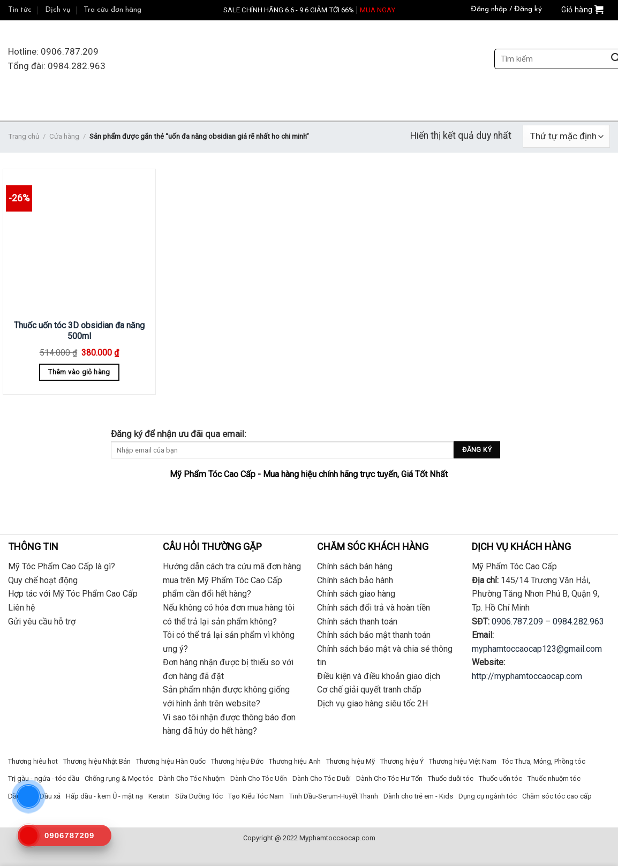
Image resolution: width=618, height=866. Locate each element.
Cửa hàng (64, 136)
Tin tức (20, 10)
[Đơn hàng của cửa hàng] (566, 136)
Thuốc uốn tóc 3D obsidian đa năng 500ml (79, 331)
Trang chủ (23, 136)
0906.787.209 (517, 621)
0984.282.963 (578, 621)
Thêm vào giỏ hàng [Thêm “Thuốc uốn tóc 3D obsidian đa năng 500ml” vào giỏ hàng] (79, 372)
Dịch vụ (58, 10)
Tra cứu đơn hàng (112, 10)
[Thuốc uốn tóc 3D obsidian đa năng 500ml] (79, 242)
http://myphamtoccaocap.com (527, 676)
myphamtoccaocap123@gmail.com (537, 649)
